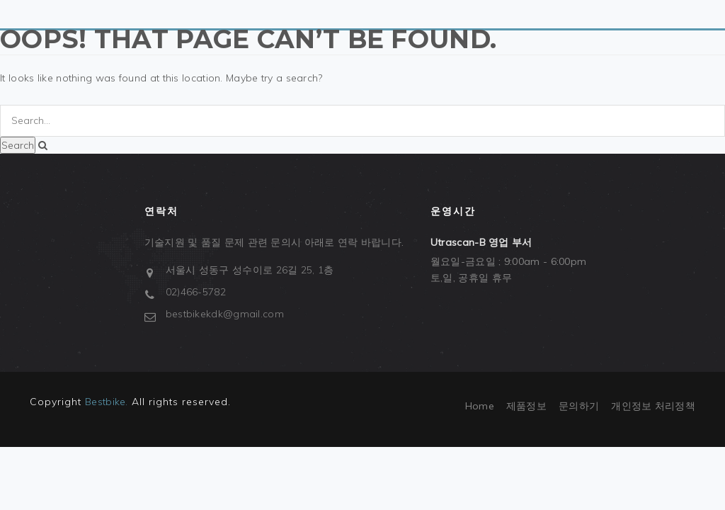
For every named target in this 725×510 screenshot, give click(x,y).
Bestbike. (106, 401)
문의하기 (579, 406)
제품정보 (526, 406)
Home (479, 406)
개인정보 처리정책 (653, 406)
